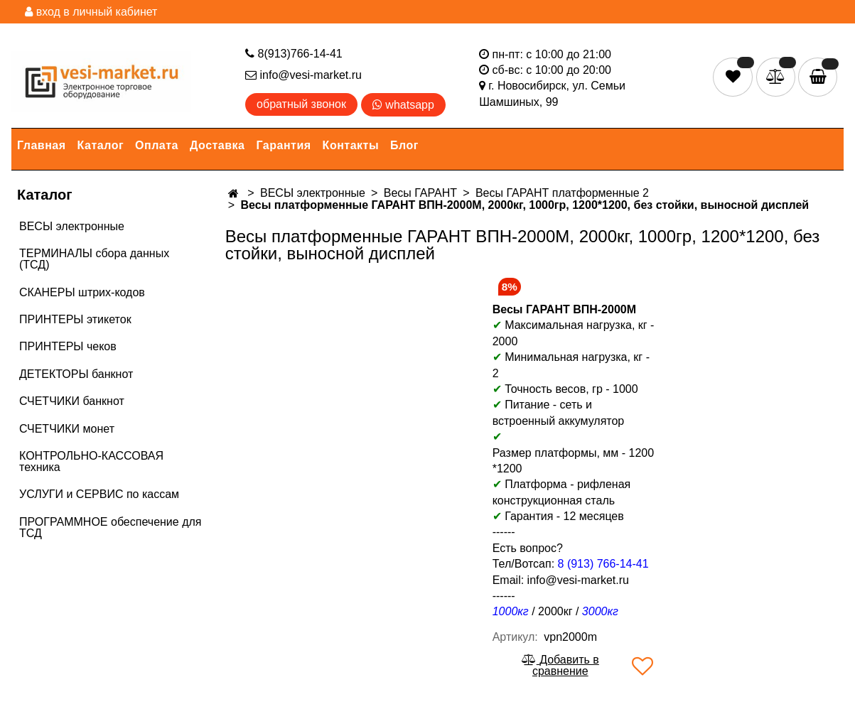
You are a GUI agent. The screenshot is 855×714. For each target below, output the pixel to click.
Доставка (217, 145)
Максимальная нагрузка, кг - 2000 (574, 333)
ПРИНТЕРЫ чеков (68, 346)
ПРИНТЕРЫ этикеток (75, 319)
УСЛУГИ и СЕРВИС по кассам (99, 494)
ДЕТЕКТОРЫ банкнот (76, 374)
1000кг (511, 611)
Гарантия (284, 145)
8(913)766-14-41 (294, 54)
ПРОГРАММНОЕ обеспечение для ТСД (110, 527)
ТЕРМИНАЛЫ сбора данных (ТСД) (94, 259)
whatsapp (403, 105)
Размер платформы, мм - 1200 (573, 453)
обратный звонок (301, 104)
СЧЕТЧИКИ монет (66, 429)
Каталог (100, 145)
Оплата (156, 145)
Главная (41, 145)
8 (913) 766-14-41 (603, 564)
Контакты (351, 145)
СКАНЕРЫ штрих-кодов (82, 292)
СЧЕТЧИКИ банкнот (71, 401)
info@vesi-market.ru (303, 75)
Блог (404, 145)
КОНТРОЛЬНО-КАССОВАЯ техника (91, 461)
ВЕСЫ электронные (71, 226)
